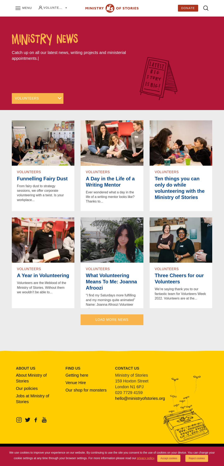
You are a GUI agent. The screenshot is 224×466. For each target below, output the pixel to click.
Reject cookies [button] (197, 458)
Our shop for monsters (86, 390)
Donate (188, 8)
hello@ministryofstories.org (140, 398)
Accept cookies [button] (169, 458)
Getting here (77, 375)
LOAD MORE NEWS (112, 319)
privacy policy (145, 458)
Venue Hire (76, 382)
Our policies (27, 388)
